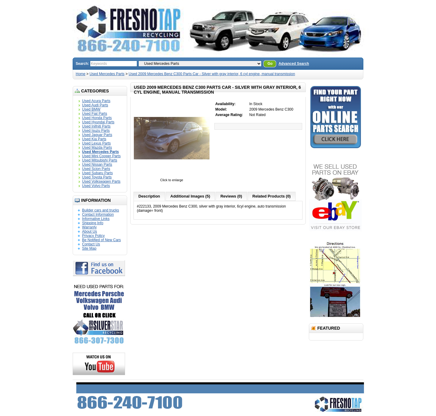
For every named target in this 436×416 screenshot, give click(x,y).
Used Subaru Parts (97, 173)
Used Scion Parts (96, 169)
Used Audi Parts (95, 105)
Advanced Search (294, 64)
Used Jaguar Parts (97, 135)
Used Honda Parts (97, 118)
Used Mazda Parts (97, 147)
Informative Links (96, 219)
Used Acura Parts (96, 101)
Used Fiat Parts (94, 113)
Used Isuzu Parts (96, 130)
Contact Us (91, 244)
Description (149, 196)
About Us (89, 231)
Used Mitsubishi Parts (99, 160)
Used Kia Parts (94, 139)
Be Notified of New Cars (101, 240)
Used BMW (91, 109)
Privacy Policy (93, 236)
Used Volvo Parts (96, 186)
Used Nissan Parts (97, 164)
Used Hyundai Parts (98, 122)
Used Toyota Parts (97, 177)
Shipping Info (92, 223)
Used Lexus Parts (96, 143)
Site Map (89, 248)
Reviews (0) (231, 196)
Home (80, 74)
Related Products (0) (272, 196)
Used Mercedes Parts (107, 74)
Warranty (89, 227)
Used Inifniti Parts (96, 126)
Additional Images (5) (190, 196)
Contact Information (98, 214)
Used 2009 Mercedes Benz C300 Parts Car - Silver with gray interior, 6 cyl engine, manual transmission (212, 74)
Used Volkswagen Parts (101, 181)
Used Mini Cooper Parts (101, 156)
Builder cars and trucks (100, 210)
